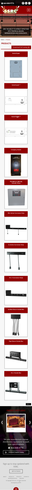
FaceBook (23, 3)
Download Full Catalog (21, 47)
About (4, 476)
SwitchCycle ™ (16, 85)
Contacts (26, 476)
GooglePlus (29, 3)
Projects (18, 476)
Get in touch (16, 471)
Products (11, 476)
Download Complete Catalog (14, 452)
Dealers (21, 478)
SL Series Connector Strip (16, 245)
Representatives (12, 478)
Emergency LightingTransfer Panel (16, 182)
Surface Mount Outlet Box (16, 309)
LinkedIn (26, 3)
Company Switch (16, 150)
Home (2, 39)
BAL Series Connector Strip (16, 213)
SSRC (10, 10)
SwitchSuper (16, 53)
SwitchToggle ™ (16, 117)
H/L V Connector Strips (16, 278)
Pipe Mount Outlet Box (16, 341)
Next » (28, 404)
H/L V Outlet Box (16, 373)
